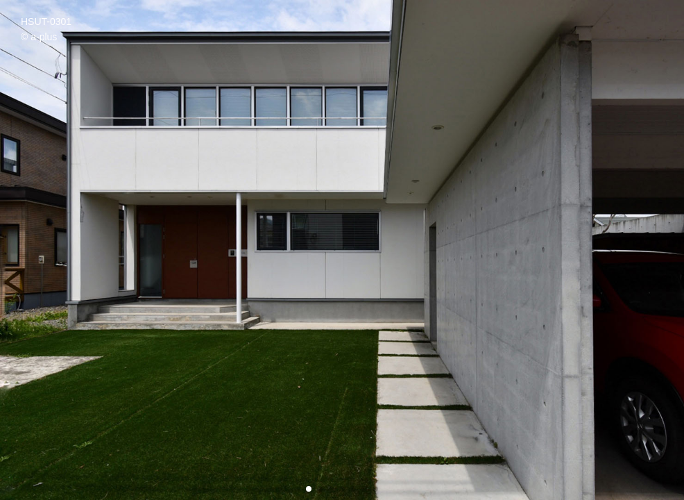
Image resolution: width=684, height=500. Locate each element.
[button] (308, 489)
